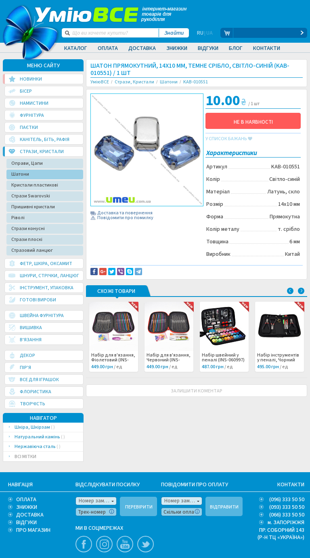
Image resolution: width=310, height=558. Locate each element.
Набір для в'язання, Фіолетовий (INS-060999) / (113, 360)
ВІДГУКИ (26, 522)
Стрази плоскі (26, 239)
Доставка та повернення (125, 213)
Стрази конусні (28, 228)
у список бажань (228, 139)
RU (200, 33)
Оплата (108, 48)
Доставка (142, 48)
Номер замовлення (98, 500)
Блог (236, 48)
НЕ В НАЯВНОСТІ (253, 122)
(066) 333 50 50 (286, 515)
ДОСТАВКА (30, 515)
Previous (290, 291)
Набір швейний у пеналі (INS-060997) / (223, 360)
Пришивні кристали (33, 206)
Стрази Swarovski (30, 196)
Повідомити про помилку (125, 218)
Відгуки (208, 48)
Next (301, 291)
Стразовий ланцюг (32, 250)
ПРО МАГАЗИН (33, 530)
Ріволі (18, 217)
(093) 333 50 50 (286, 507)
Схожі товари (116, 291)
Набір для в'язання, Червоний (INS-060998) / (169, 360)
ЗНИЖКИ (26, 507)
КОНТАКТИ (290, 485)
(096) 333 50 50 (286, 499)
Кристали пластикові (34, 185)
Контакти (266, 48)
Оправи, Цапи (27, 163)
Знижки (176, 48)
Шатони (20, 174)
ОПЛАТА (26, 499)
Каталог (75, 48)
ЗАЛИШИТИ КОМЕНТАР (196, 391)
